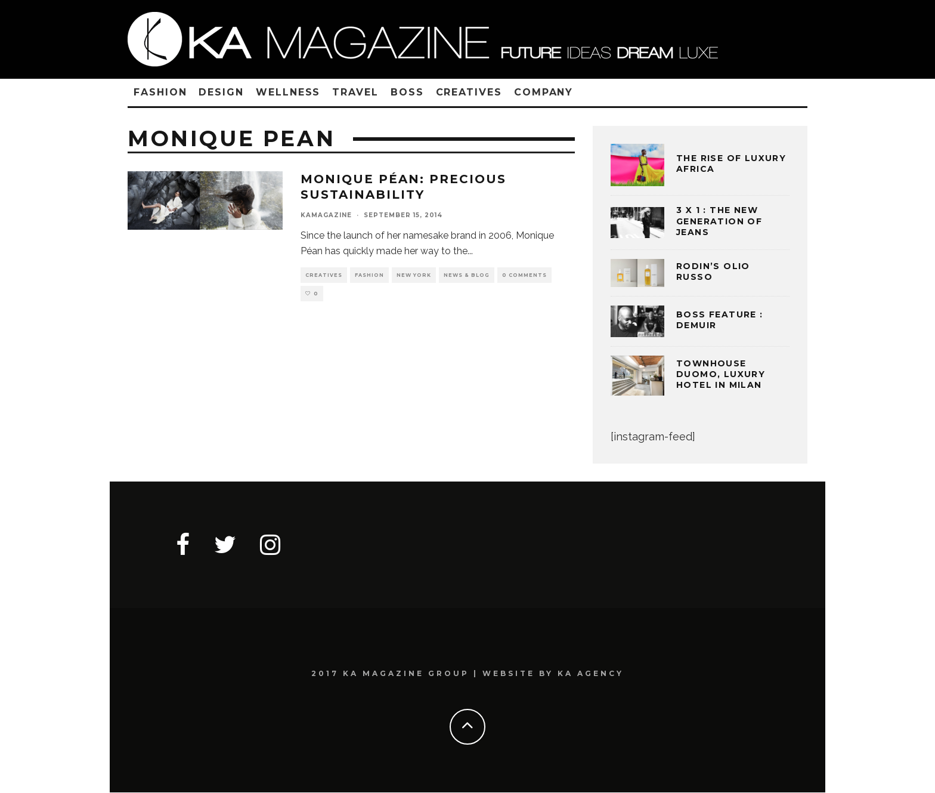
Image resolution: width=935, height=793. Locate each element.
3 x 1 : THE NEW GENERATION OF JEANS (719, 221)
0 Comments (524, 275)
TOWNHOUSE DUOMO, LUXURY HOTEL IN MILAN (720, 374)
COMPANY (543, 92)
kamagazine (326, 215)
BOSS (407, 92)
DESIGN (221, 92)
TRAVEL (355, 92)
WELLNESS (288, 92)
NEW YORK (414, 275)
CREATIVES (469, 92)
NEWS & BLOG (467, 275)
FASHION (160, 92)
